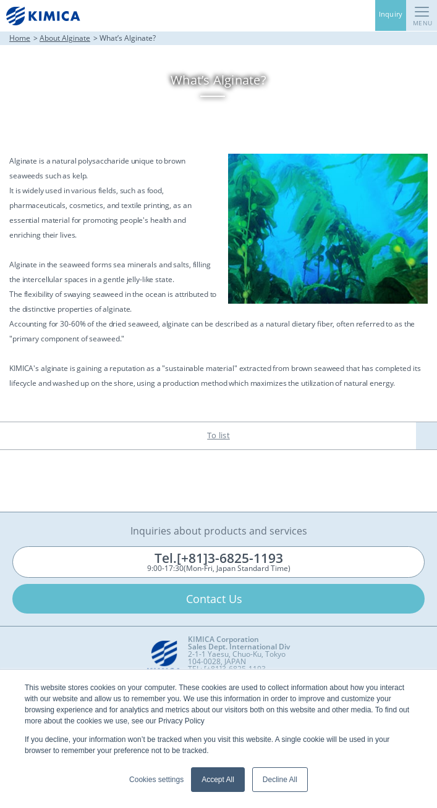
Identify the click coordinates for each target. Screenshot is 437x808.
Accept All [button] (218, 779)
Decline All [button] (280, 779)
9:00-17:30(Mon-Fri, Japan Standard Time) (219, 561)
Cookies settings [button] (156, 779)
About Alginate (65, 38)
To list (218, 435)
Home (19, 38)
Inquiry (391, 14)
